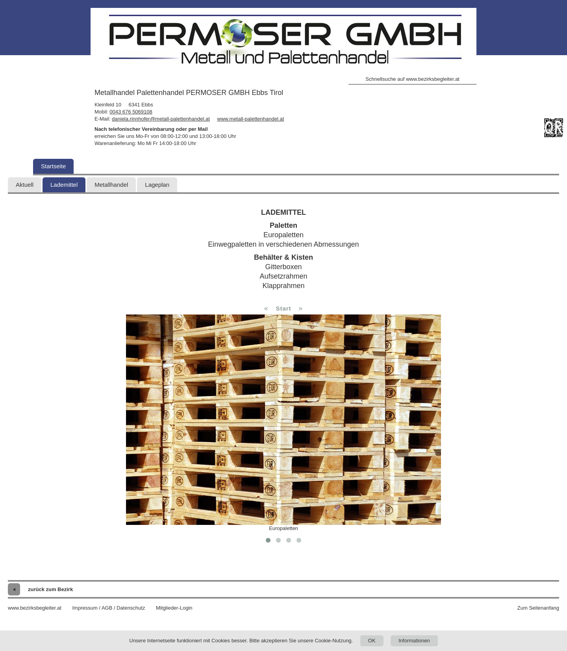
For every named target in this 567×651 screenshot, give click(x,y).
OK (372, 641)
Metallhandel (111, 184)
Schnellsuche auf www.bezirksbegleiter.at (412, 79)
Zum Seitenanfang (538, 608)
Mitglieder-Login (174, 608)
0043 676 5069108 (130, 112)
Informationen (414, 641)
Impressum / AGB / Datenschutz (108, 608)
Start (283, 308)
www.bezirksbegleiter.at (34, 608)
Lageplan (157, 184)
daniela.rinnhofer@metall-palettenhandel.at (161, 119)
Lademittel (64, 184)
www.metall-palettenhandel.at (250, 119)
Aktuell (24, 184)
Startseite (53, 166)
